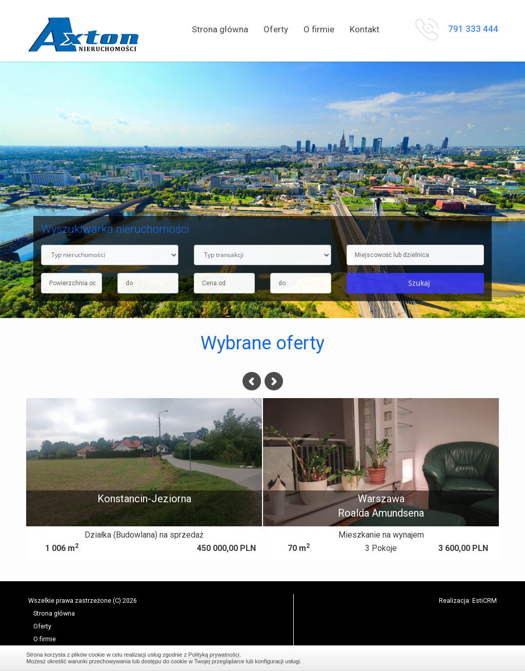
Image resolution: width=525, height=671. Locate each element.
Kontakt (364, 29)
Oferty (276, 29)
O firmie (319, 29)
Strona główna (220, 29)
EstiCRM (484, 600)
